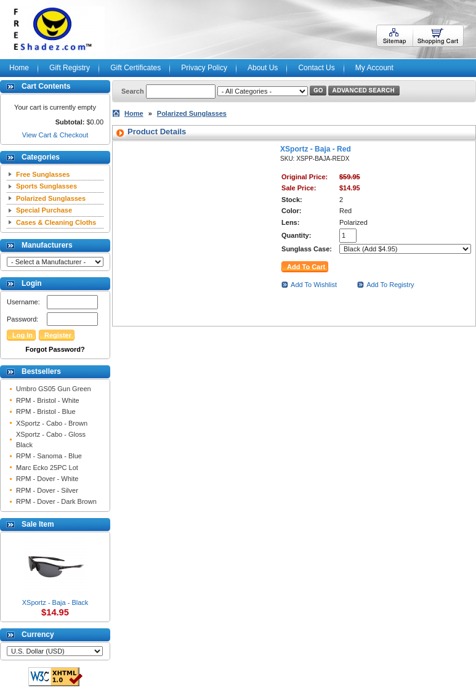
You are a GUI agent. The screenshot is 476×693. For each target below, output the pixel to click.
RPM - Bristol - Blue (46, 411)
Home (19, 67)
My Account (374, 67)
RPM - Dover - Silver (47, 490)
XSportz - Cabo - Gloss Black (51, 439)
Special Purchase (44, 210)
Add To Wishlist (314, 284)
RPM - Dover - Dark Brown (56, 501)
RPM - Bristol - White (47, 400)
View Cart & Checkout (55, 135)
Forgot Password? (55, 349)
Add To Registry (390, 284)
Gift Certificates (135, 67)
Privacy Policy (204, 67)
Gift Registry (69, 67)
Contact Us (316, 67)
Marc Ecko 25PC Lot (47, 467)
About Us (263, 67)
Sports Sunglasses (46, 186)
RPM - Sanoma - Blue (49, 456)
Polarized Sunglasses (51, 198)
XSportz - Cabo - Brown (51, 423)
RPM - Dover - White (47, 478)
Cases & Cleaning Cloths (56, 222)
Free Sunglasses (43, 174)
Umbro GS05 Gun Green (53, 388)
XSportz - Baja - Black (55, 602)
